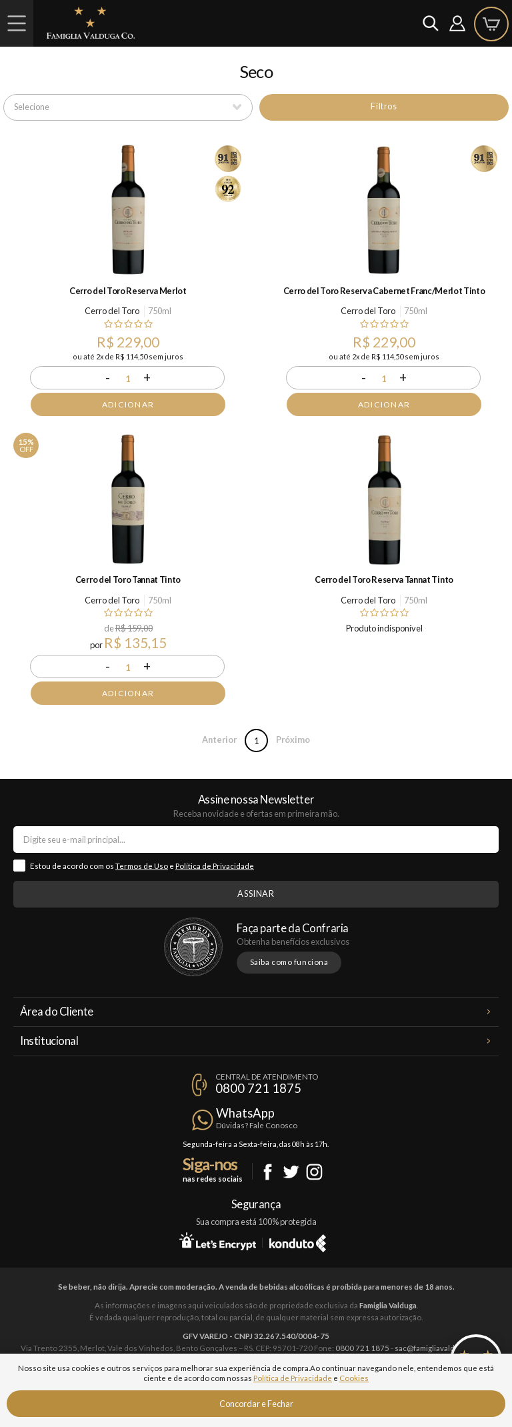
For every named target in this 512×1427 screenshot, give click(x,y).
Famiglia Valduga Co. (91, 23)
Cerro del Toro (112, 310)
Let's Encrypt (217, 1241)
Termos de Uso (141, 866)
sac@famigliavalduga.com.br (443, 1348)
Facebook (267, 1172)
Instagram (314, 1172)
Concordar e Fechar (256, 1403)
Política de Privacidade (214, 866)
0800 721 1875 (258, 1088)
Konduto (297, 1241)
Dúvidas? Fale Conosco (256, 1125)
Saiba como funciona (289, 962)
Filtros (384, 106)
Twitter (291, 1172)
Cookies (354, 1378)
